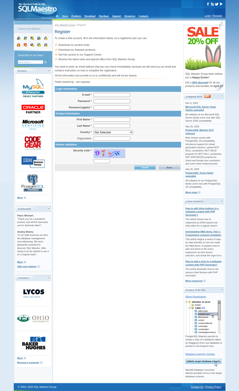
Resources (129, 16)
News (65, 16)
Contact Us (197, 387)
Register (217, 15)
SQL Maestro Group (65, 25)
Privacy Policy (213, 387)
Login (208, 15)
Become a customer (28, 362)
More (20, 197)
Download (90, 16)
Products (76, 16)
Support (116, 16)
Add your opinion (27, 266)
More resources (194, 281)
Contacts (143, 16)
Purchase (104, 16)
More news (192, 192)
